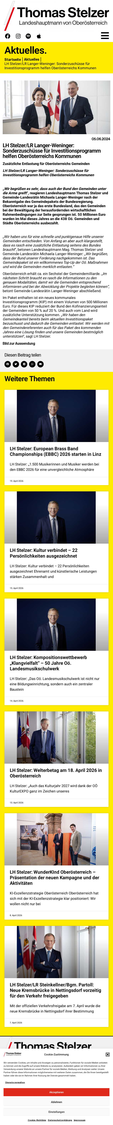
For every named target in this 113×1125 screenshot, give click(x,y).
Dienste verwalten (15, 1082)
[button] (107, 1054)
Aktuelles (31, 59)
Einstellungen (56, 1112)
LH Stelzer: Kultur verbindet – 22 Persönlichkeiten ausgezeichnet (44, 553)
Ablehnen (56, 1102)
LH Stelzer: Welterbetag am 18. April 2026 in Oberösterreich (56, 773)
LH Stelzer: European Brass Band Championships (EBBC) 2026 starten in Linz (55, 451)
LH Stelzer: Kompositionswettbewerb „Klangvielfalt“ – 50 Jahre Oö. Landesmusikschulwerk (48, 663)
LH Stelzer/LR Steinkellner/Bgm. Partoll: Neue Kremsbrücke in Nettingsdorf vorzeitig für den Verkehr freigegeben (55, 990)
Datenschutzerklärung (60, 1120)
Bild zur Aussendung (19, 343)
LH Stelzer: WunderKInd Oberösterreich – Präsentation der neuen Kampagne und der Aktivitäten (54, 878)
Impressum (79, 1120)
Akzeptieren (56, 1092)
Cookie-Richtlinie (37, 1120)
